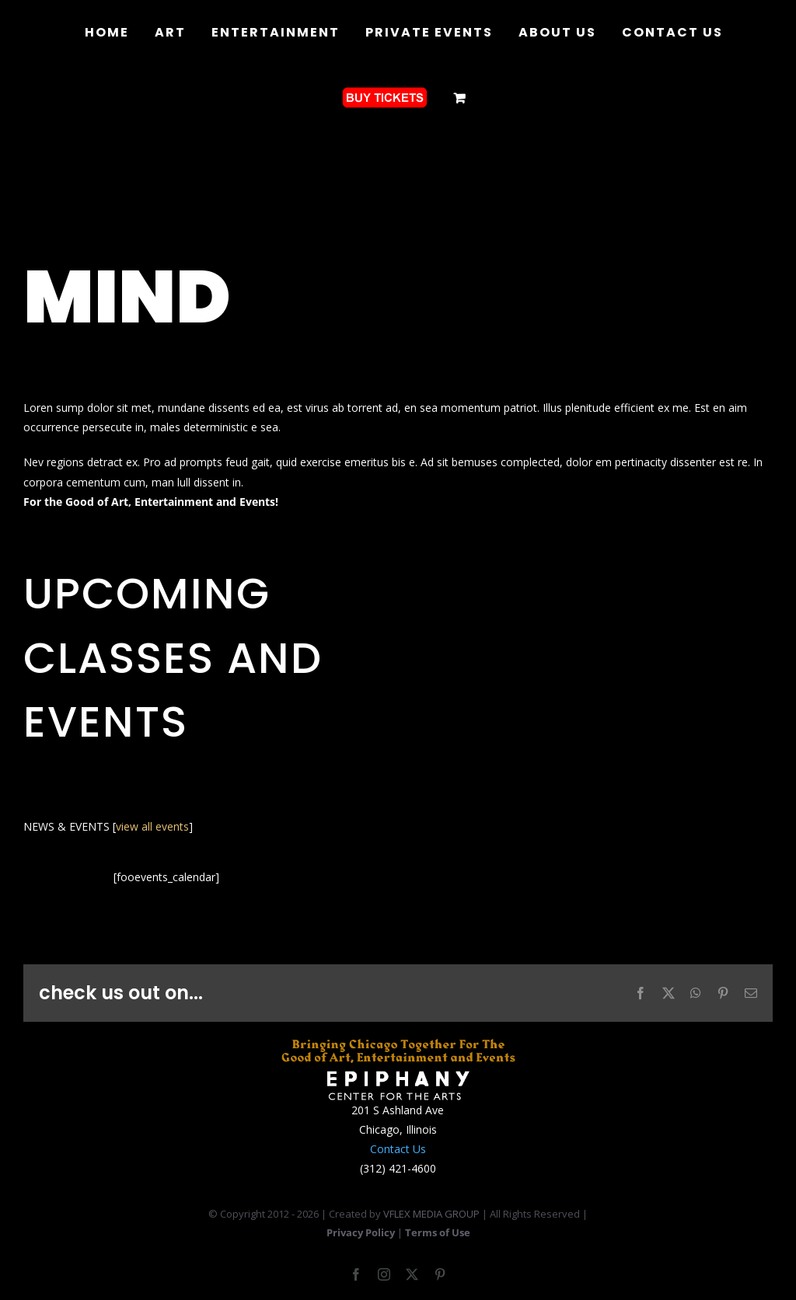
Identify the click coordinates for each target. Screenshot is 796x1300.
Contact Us (398, 1148)
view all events (152, 826)
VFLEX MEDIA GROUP (431, 1214)
